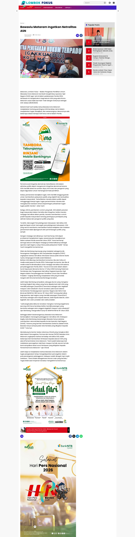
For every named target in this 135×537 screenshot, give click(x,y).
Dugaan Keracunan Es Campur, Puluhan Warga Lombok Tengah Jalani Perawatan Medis (101, 57)
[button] (105, 2)
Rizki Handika (28, 34)
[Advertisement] (126, 37)
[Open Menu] (114, 3)
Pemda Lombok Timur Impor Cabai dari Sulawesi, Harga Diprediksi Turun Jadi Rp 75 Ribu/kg (102, 71)
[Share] (81, 35)
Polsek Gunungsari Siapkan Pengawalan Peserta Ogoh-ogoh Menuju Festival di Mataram (102, 64)
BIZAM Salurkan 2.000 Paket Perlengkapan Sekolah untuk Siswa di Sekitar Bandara (102, 50)
